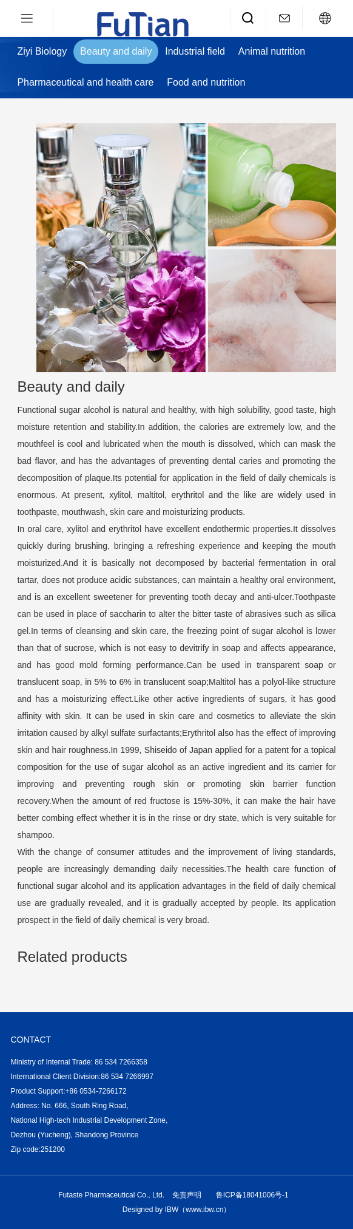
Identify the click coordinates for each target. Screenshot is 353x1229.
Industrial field (195, 51)
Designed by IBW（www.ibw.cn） (177, 1209)
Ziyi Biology (42, 51)
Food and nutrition (206, 82)
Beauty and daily (116, 51)
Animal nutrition (271, 51)
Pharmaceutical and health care (85, 82)
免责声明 (186, 1195)
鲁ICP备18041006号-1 (252, 1195)
